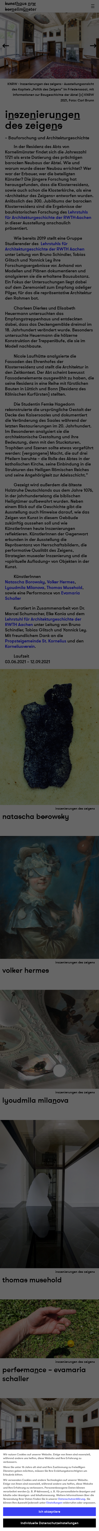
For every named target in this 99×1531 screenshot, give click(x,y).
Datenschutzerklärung (71, 1499)
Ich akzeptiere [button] (49, 1511)
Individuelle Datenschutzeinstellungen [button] (49, 1523)
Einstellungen (54, 1503)
